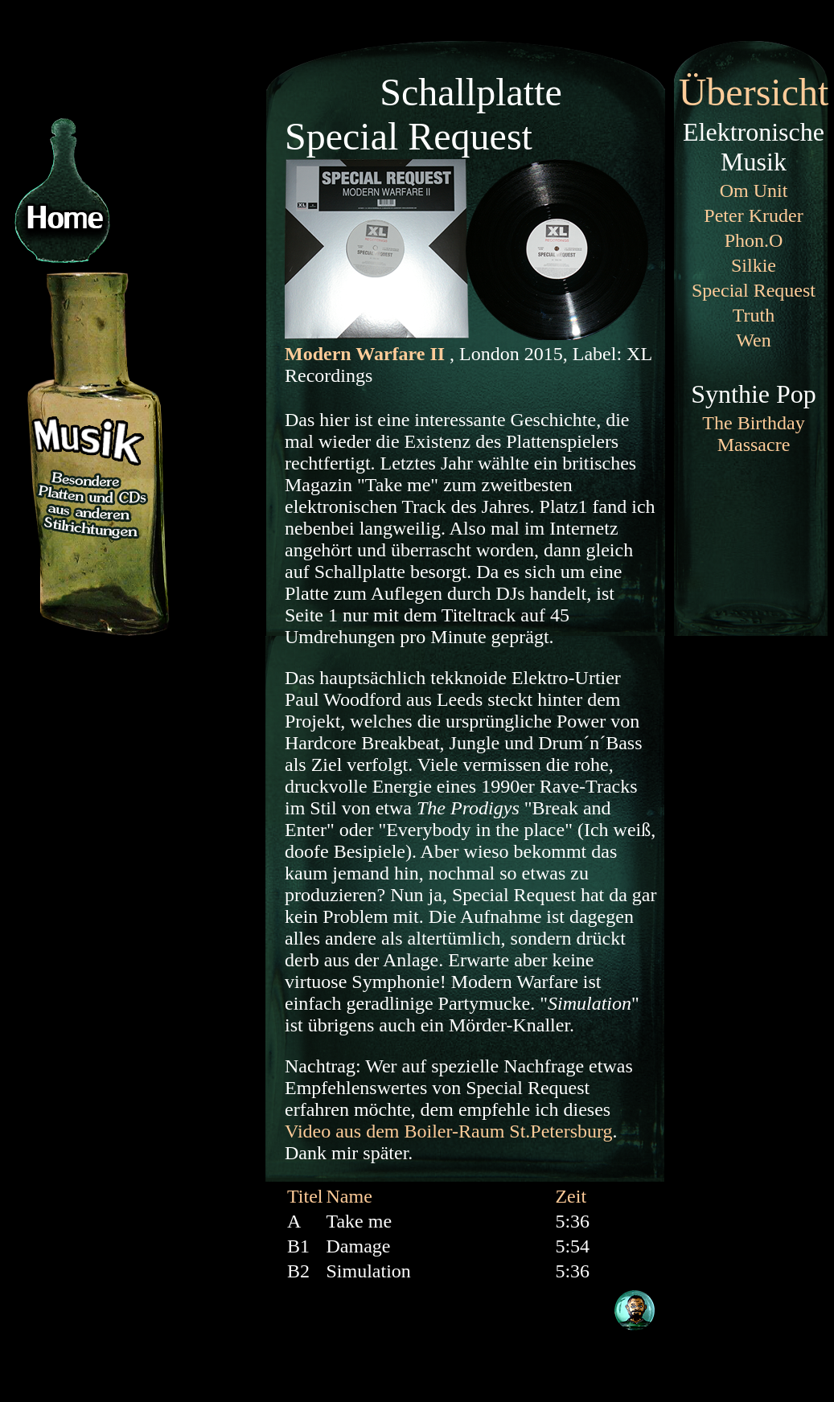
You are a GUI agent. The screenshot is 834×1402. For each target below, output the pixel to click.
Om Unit (754, 190)
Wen (753, 340)
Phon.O (754, 240)
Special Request (754, 290)
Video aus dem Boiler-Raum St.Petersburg (449, 1131)
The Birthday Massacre (753, 433)
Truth (753, 315)
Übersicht (754, 92)
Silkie (753, 265)
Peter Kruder (753, 215)
